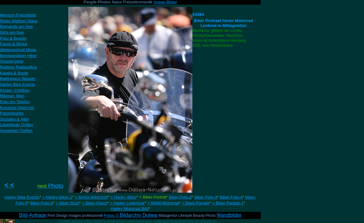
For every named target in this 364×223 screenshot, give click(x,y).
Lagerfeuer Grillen (16, 124)
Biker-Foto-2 (180, 197)
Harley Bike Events (22, 197)
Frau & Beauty (13, 38)
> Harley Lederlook (127, 203)
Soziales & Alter (14, 119)
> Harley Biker (123, 197)
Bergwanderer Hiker (18, 55)
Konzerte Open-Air (17, 107)
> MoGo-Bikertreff (91, 197)
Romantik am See (16, 26)
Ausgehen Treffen (16, 130)
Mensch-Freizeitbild (18, 15)
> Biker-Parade (195, 203)
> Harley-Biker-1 (57, 197)
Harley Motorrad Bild (129, 208)
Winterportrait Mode (18, 49)
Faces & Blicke (13, 44)
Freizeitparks (12, 113)
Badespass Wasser (17, 78)
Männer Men (12, 96)
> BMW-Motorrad (163, 203)
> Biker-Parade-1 (228, 203)
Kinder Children (15, 90)
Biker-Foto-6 (41, 203)
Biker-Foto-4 (231, 197)
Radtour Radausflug (18, 67)
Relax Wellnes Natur (19, 21)
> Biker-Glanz (94, 203)
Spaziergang (11, 61)
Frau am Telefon (15, 101)
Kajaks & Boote (14, 73)
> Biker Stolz (67, 203)
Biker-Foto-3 (205, 197)
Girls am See (12, 32)
